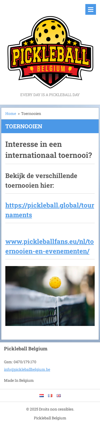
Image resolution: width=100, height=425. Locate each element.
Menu (90, 9)
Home (10, 113)
